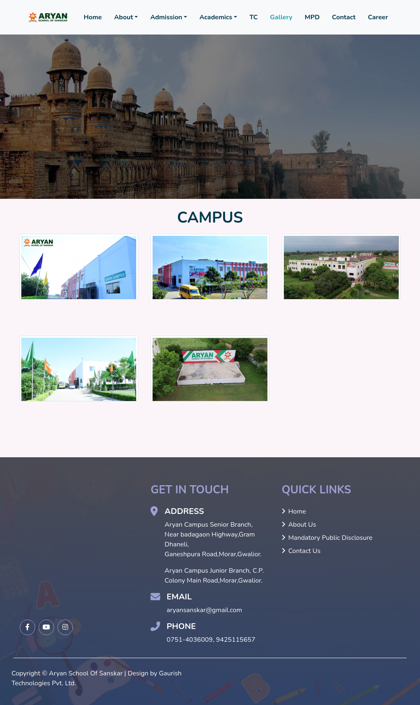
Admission (166, 17)
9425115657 (236, 639)
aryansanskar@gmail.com (204, 610)
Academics (215, 17)
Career (378, 17)
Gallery (281, 17)
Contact (344, 17)
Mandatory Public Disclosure (327, 537)
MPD (312, 17)
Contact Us (301, 550)
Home (93, 17)
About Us (299, 524)
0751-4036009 (189, 639)
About (123, 17)
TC (253, 17)
